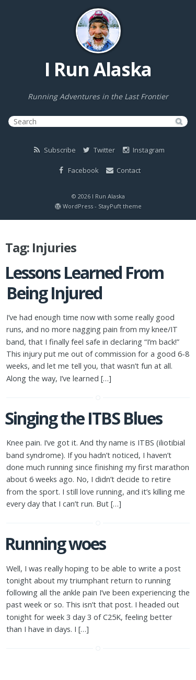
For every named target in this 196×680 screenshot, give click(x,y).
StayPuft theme (120, 206)
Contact (123, 170)
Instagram (143, 150)
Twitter (98, 150)
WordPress (78, 206)
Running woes (55, 543)
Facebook (77, 170)
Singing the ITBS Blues (83, 418)
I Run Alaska (98, 69)
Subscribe (54, 150)
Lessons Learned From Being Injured (84, 282)
